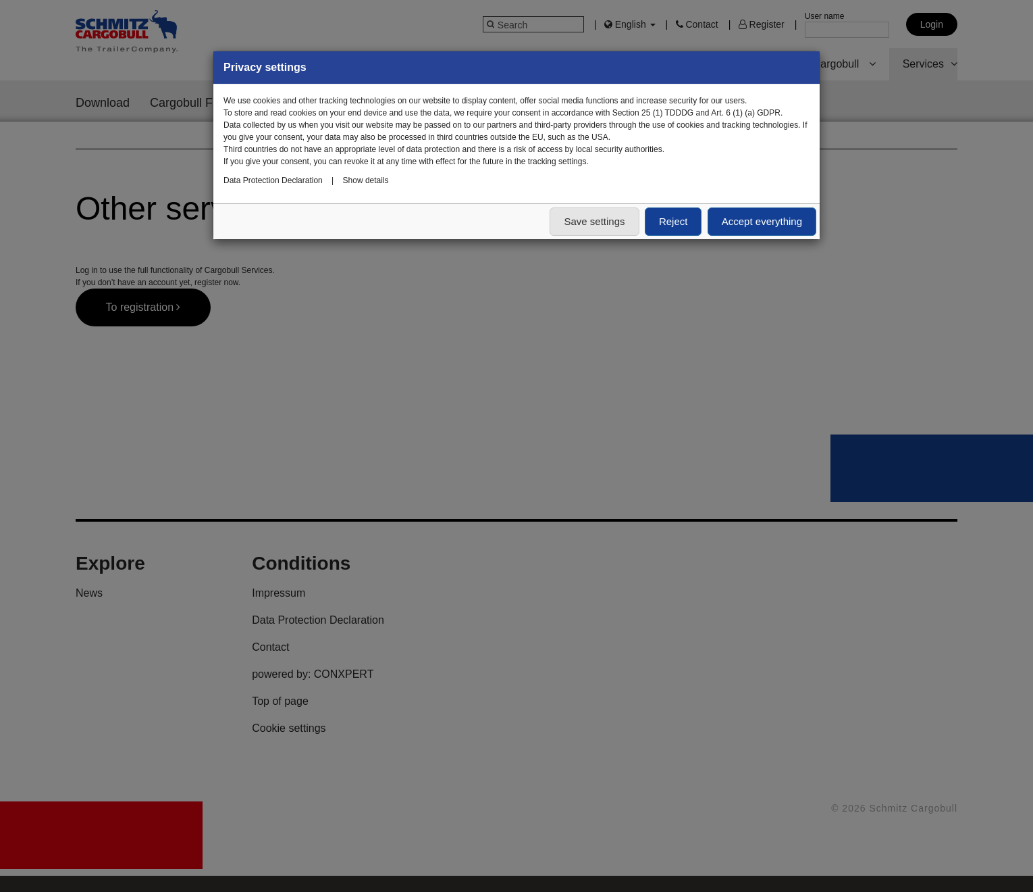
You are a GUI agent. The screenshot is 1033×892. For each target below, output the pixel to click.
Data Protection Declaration (273, 180)
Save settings (594, 221)
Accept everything (762, 221)
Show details (366, 180)
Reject (673, 221)
